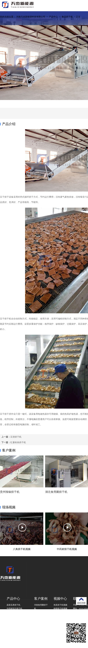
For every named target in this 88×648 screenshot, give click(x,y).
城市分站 (47, 637)
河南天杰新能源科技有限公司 (30, 17)
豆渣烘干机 (15, 437)
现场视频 (8, 507)
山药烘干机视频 (60, 616)
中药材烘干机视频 (67, 549)
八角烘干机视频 (21, 549)
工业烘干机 (11, 616)
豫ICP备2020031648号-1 (32, 637)
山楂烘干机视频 (60, 612)
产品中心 (53, 17)
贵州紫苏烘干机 (41, 612)
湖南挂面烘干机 (41, 619)
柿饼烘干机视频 (60, 609)
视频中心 (60, 598)
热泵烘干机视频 (60, 605)
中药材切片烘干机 (14, 609)
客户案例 (8, 450)
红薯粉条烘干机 (18, 442)
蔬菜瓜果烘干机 (13, 605)
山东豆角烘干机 (41, 616)
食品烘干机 (67, 17)
